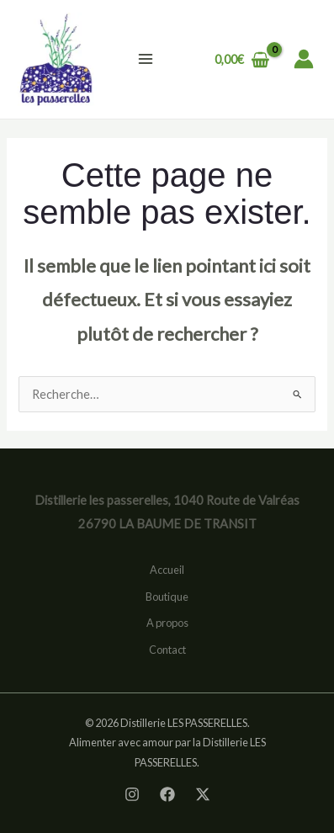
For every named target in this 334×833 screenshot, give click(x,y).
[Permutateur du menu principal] (145, 59)
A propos (167, 622)
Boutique (167, 596)
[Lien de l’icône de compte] (304, 59)
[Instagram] (132, 794)
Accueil (167, 569)
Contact (167, 649)
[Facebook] (167, 794)
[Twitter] (202, 794)
